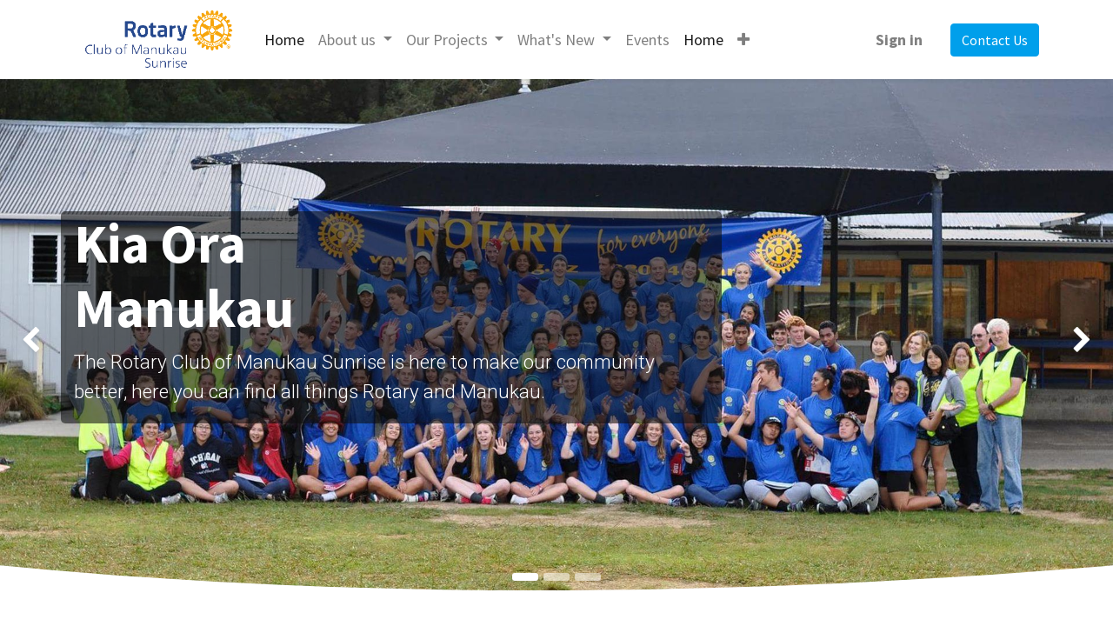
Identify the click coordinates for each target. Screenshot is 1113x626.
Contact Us (995, 40)
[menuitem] (284, 39)
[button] (743, 39)
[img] (44, 340)
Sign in (899, 40)
